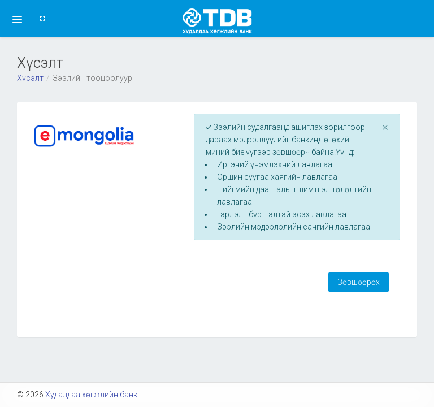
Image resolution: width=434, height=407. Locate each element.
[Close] (385, 127)
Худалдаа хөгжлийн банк (91, 394)
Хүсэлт (30, 78)
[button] (17, 18)
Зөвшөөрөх (358, 282)
